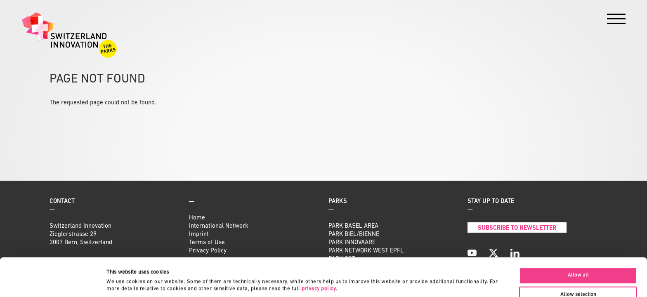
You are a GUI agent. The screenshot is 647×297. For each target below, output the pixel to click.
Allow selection (578, 259)
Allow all (578, 239)
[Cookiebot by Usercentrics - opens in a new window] (53, 281)
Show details (390, 274)
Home (197, 218)
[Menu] (616, 20)
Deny (578, 278)
